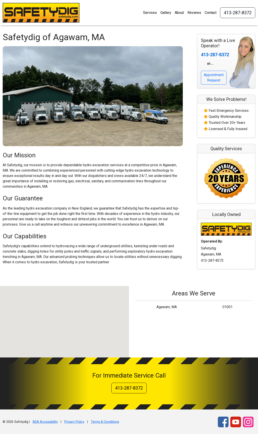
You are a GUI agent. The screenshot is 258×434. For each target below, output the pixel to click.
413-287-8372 (238, 12)
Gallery (165, 12)
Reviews (194, 12)
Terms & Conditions (105, 422)
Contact (210, 12)
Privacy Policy (74, 422)
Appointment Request (214, 77)
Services (150, 12)
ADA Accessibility (45, 422)
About (179, 12)
